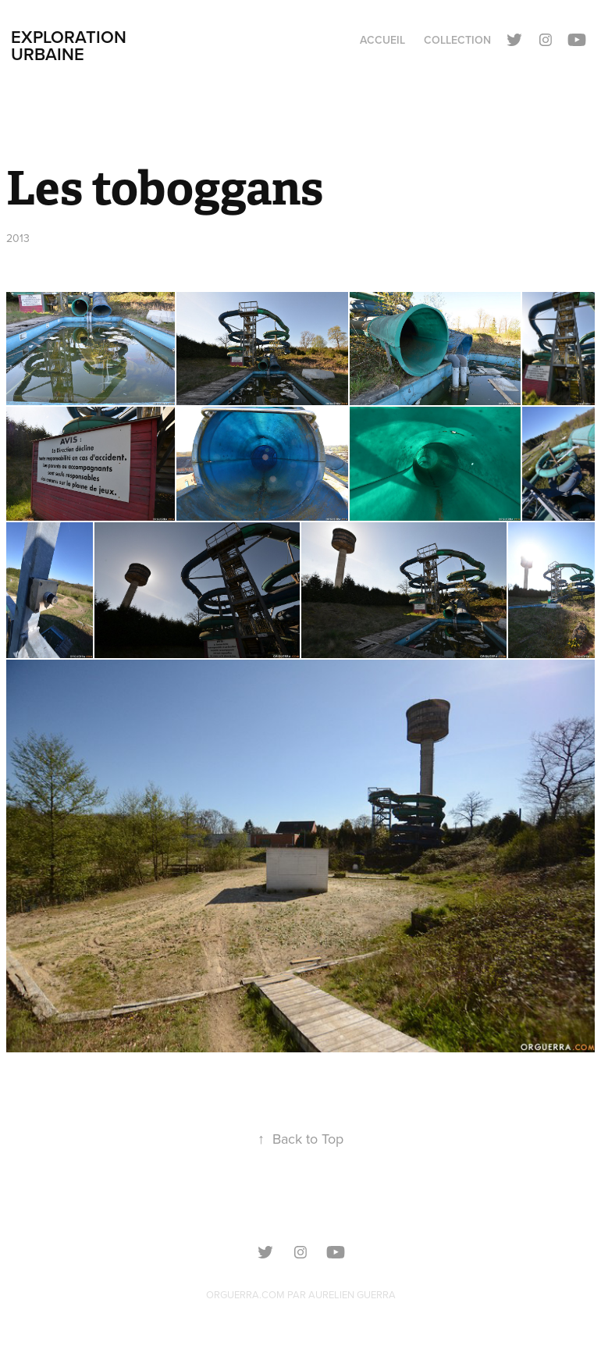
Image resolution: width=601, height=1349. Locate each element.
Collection (457, 40)
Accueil (382, 40)
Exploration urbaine (71, 45)
